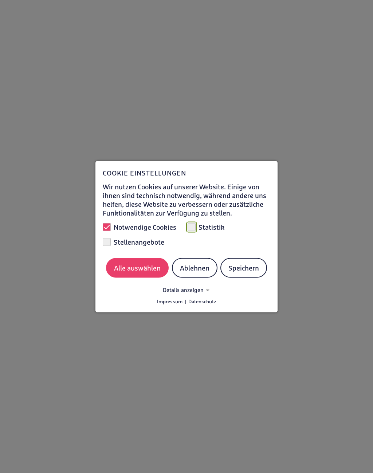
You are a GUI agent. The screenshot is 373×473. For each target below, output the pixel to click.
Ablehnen (194, 268)
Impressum (169, 301)
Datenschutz (202, 301)
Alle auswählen (137, 268)
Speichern (243, 268)
